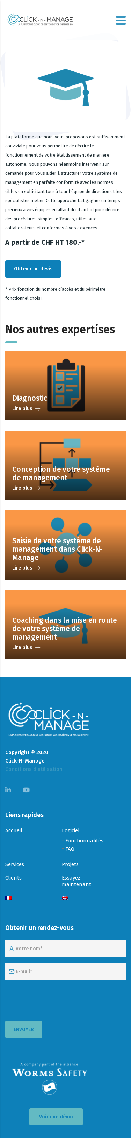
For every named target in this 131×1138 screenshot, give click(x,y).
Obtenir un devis (33, 269)
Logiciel (71, 830)
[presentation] (58, 999)
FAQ (69, 849)
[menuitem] (8, 898)
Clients (13, 878)
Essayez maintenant (76, 881)
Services (14, 864)
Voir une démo (56, 1117)
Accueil (13, 830)
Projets (70, 864)
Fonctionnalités (84, 840)
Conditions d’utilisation (34, 769)
